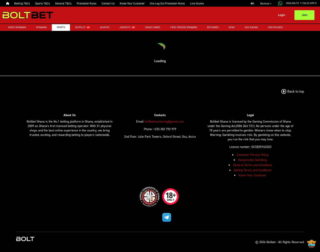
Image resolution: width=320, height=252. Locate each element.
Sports (61, 27)
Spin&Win (41, 27)
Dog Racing (251, 27)
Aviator (104, 27)
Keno (232, 27)
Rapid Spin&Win (17, 27)
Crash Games (152, 27)
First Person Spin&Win (183, 27)
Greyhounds (275, 27)
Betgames (213, 27)
